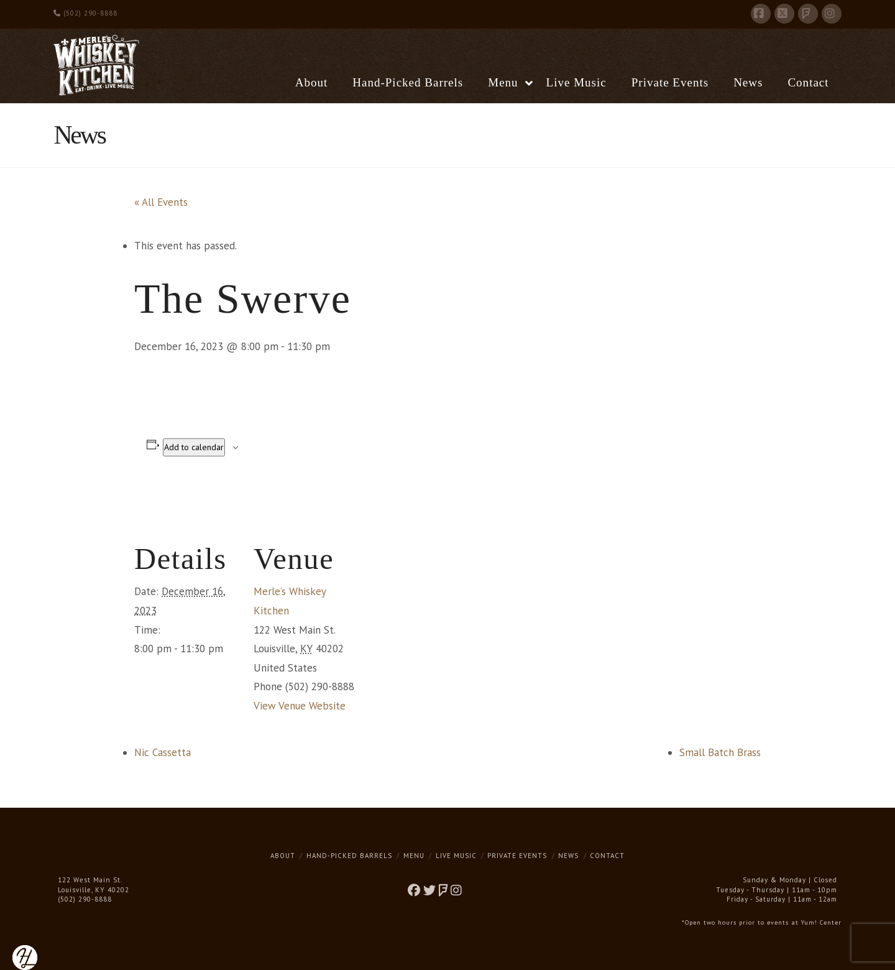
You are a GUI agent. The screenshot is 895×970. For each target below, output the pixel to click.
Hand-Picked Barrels (349, 855)
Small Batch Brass (720, 752)
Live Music (456, 855)
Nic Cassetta (162, 752)
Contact (607, 855)
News (568, 855)
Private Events (517, 855)
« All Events (161, 202)
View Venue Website (300, 706)
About (282, 855)
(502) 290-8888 (85, 13)
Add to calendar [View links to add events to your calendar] (194, 447)
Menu (414, 855)
